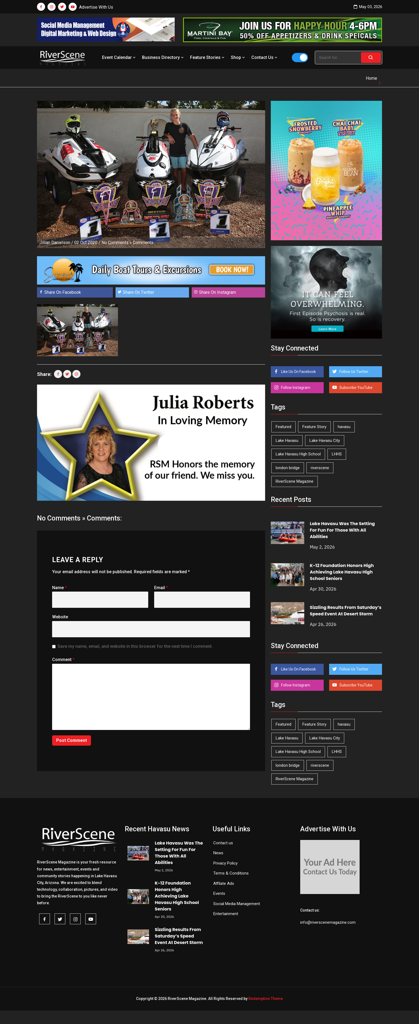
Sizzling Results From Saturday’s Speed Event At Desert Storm (345, 610)
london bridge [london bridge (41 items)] (288, 467)
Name (59, 587)
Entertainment (225, 913)
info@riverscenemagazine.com (328, 922)
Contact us (223, 842)
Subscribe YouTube (356, 387)
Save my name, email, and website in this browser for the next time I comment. (135, 646)
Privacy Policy (225, 863)
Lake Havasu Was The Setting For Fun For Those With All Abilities (342, 530)
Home (371, 78)
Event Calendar (119, 57)
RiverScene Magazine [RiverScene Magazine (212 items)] (294, 481)
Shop (238, 57)
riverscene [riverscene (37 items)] (320, 467)
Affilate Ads (223, 883)
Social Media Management (236, 903)
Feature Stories (207, 57)
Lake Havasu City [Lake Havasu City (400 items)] (324, 440)
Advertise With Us (96, 7)
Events (219, 893)
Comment (63, 659)
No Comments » (117, 242)
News (218, 852)
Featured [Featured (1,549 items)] (283, 426)
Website (60, 616)
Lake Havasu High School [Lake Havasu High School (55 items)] (298, 454)
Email (161, 587)
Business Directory (163, 57)
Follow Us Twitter (354, 371)
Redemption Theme (265, 998)
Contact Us (264, 57)
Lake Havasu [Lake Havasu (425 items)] (287, 440)
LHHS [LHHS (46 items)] (337, 454)
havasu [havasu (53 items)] (344, 426)
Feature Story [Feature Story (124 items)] (314, 426)
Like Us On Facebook (298, 371)
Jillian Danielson (54, 242)
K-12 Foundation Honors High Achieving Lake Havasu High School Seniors (342, 572)
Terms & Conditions (231, 873)
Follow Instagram (295, 387)
